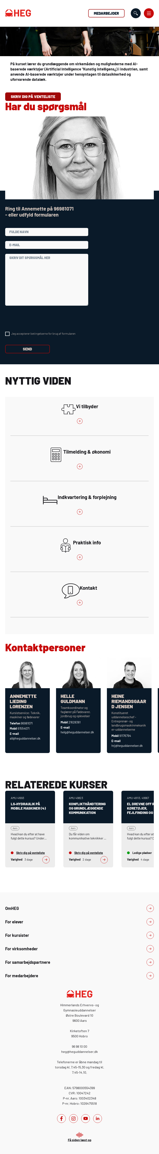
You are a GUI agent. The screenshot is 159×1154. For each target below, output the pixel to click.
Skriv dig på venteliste (33, 96)
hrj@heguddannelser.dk (127, 745)
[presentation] (36, 319)
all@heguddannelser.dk (25, 738)
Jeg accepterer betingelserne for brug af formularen (43, 333)
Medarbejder (106, 13)
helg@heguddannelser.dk (77, 732)
